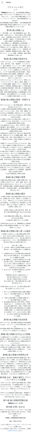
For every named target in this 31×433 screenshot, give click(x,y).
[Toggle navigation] (2, 2)
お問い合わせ (13, 430)
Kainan (8, 2)
